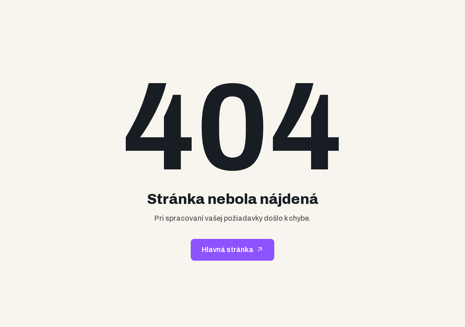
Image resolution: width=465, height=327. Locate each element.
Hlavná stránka (227, 249)
